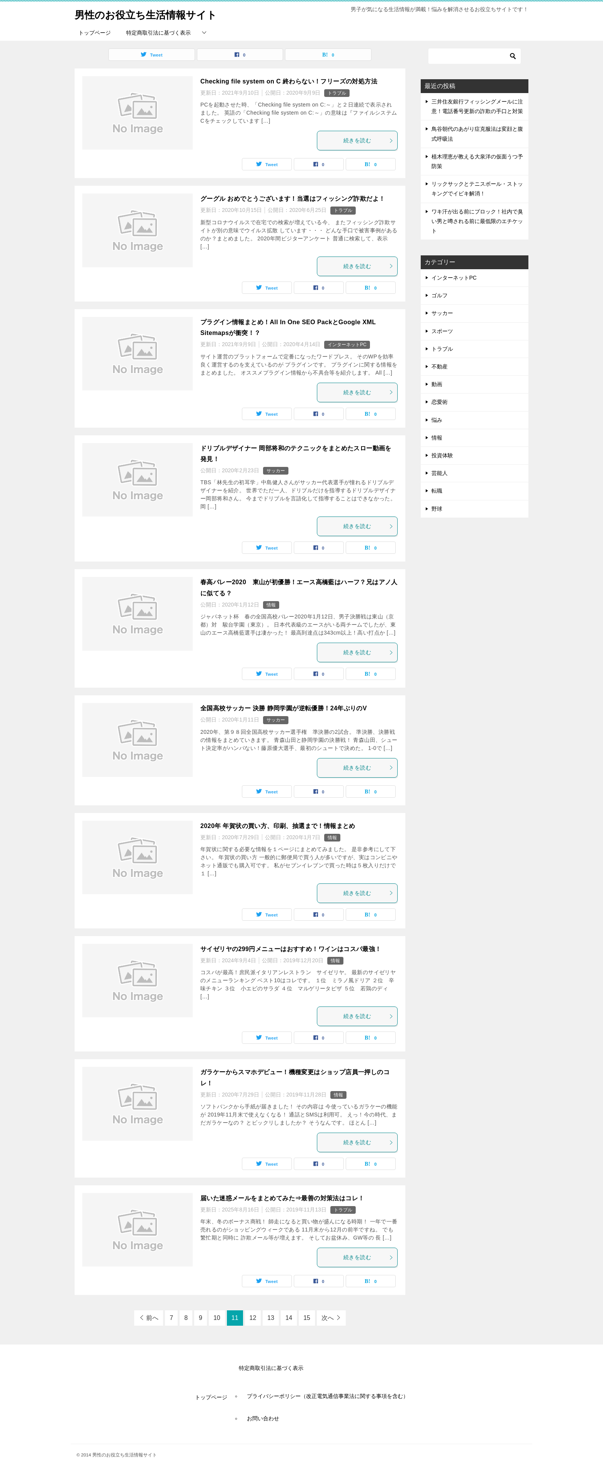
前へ (152, 1318)
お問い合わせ (263, 1418)
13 (270, 1318)
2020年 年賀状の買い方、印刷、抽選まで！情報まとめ (277, 826)
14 (288, 1318)
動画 (436, 384)
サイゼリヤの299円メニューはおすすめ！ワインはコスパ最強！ (290, 949)
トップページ (94, 33)
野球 (436, 509)
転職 (436, 491)
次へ (327, 1318)
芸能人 (439, 473)
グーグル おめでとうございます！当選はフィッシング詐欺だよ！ (292, 198)
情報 (271, 605)
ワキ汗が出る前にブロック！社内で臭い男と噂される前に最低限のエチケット (477, 221)
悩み (436, 420)
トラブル (337, 93)
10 (216, 1318)
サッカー (276, 470)
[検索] (474, 56)
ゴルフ (439, 295)
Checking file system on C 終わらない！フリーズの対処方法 (288, 81)
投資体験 (442, 455)
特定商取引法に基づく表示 (158, 33)
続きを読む (368, 140)
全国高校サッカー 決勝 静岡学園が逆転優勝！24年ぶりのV (283, 708)
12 (253, 1318)
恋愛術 (439, 402)
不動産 (439, 366)
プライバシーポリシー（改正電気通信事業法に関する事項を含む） (327, 1396)
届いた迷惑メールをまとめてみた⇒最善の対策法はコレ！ (282, 1198)
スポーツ (442, 331)
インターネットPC (347, 344)
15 (306, 1318)
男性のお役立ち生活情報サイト (156, 13)
